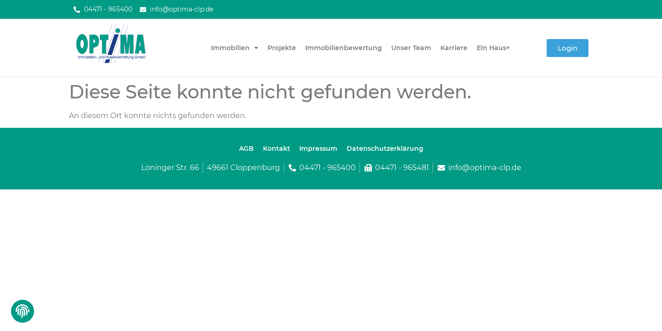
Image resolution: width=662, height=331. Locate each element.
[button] (21, 313)
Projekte (282, 48)
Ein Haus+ (493, 48)
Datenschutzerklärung (385, 148)
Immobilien (234, 47)
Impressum (318, 148)
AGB (246, 148)
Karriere (454, 48)
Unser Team (411, 48)
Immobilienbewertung (343, 48)
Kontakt (276, 148)
